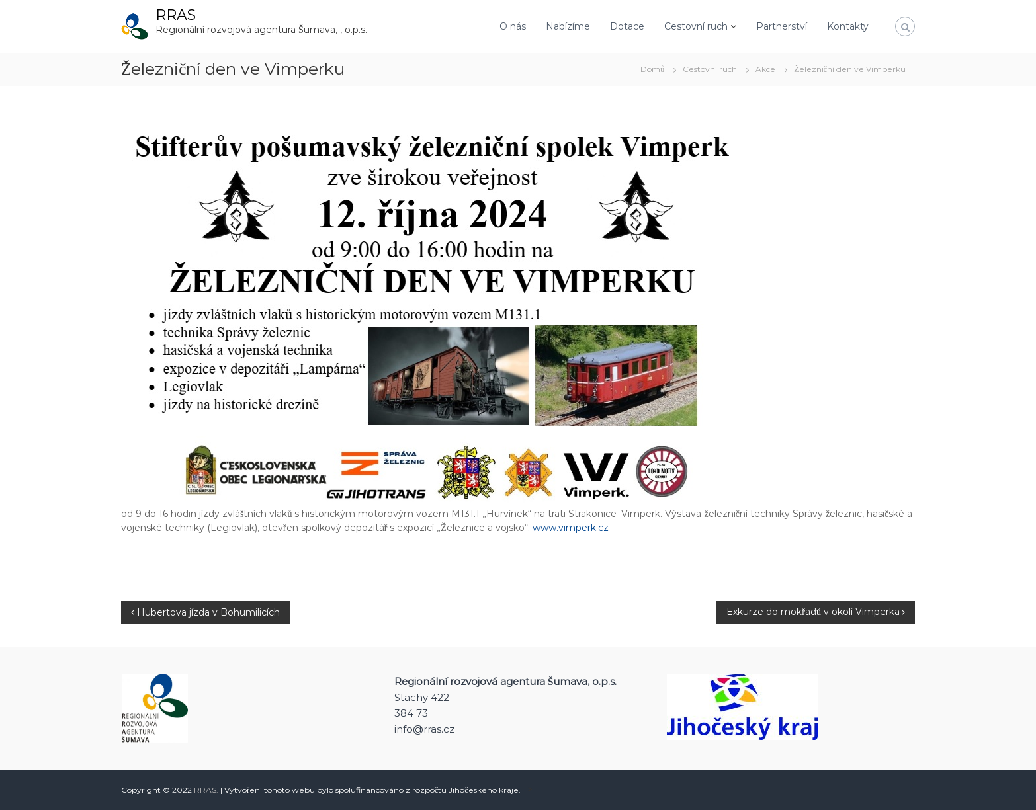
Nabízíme (568, 26)
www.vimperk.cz (571, 528)
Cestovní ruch (696, 26)
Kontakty (848, 26)
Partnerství (781, 26)
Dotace (627, 26)
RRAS (175, 15)
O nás (512, 26)
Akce (765, 69)
